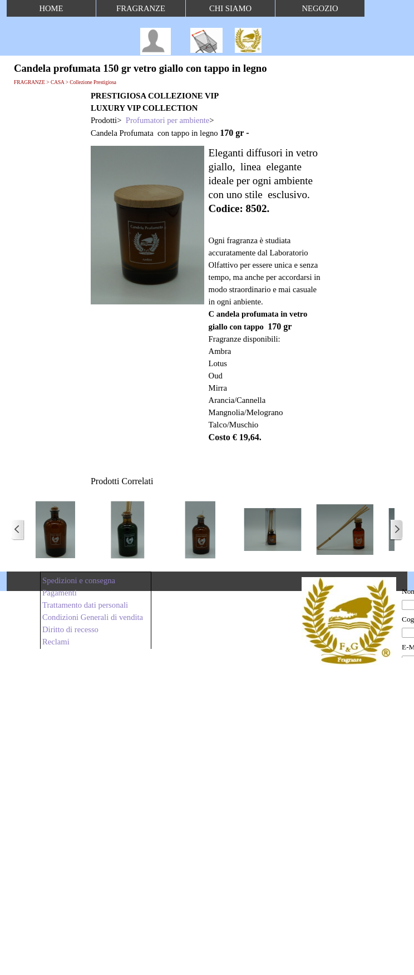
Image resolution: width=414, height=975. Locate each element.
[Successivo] (396, 529)
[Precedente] (17, 529)
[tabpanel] (206, 114)
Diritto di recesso (70, 629)
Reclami (56, 641)
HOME (51, 8)
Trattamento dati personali (85, 604)
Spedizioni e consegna (78, 580)
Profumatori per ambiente (168, 120)
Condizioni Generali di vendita (92, 617)
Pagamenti (59, 592)
